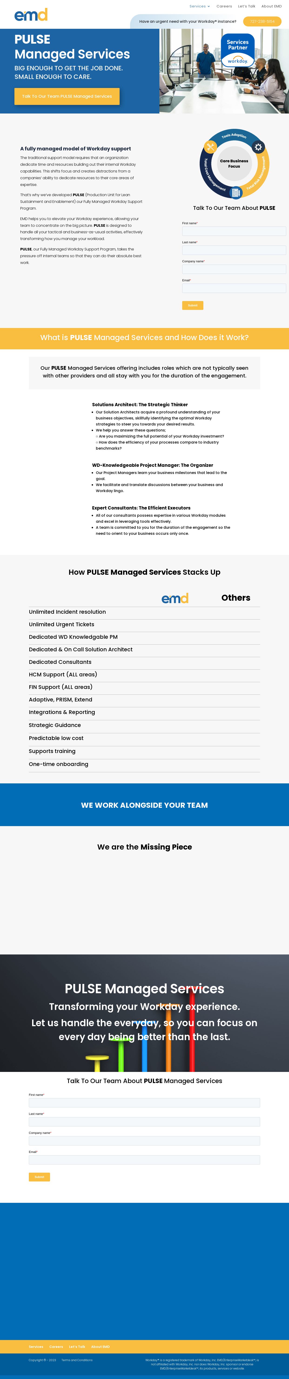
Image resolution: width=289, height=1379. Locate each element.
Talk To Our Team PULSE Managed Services (67, 96)
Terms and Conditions (77, 1362)
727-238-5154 (262, 21)
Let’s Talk (246, 7)
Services (198, 7)
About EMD (272, 7)
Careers (224, 7)
